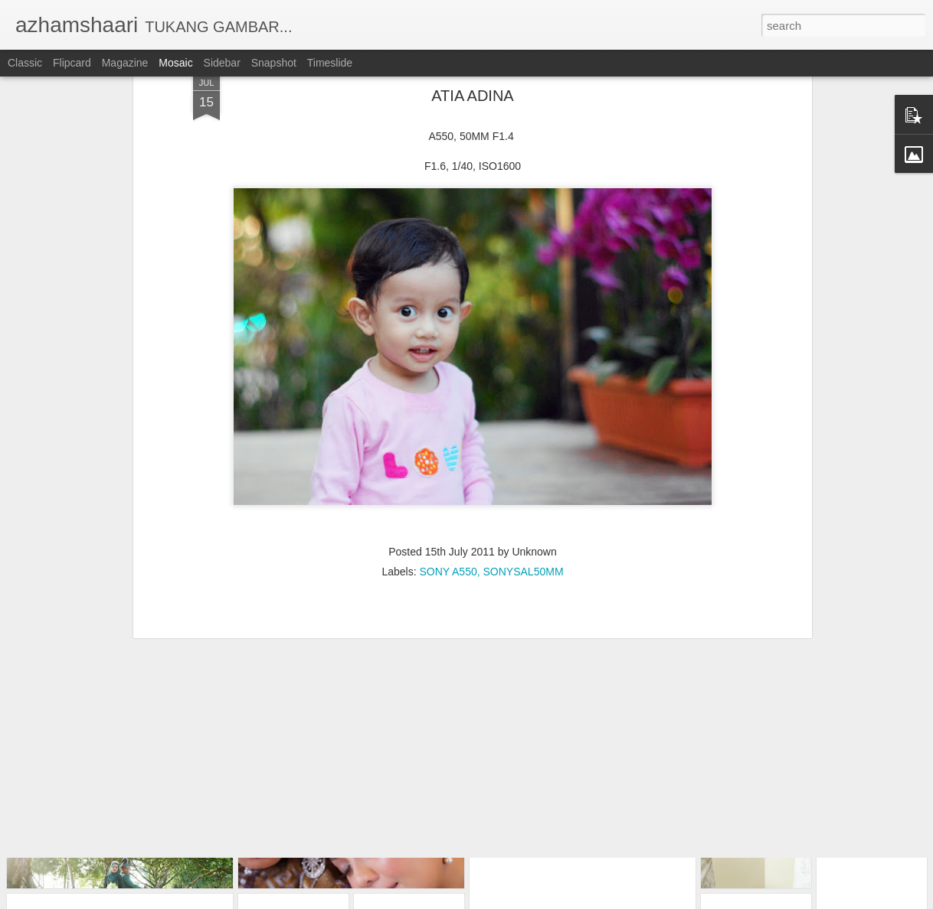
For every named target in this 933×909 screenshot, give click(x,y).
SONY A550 (447, 487)
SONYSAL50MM (523, 487)
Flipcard (72, 63)
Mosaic (175, 63)
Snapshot (273, 63)
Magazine (125, 63)
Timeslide (329, 63)
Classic (25, 63)
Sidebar (222, 63)
